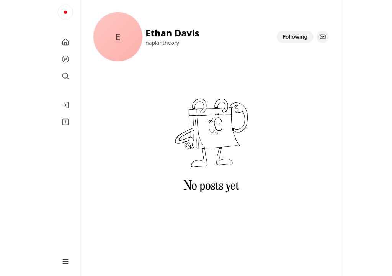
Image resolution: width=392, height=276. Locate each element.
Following (295, 36)
